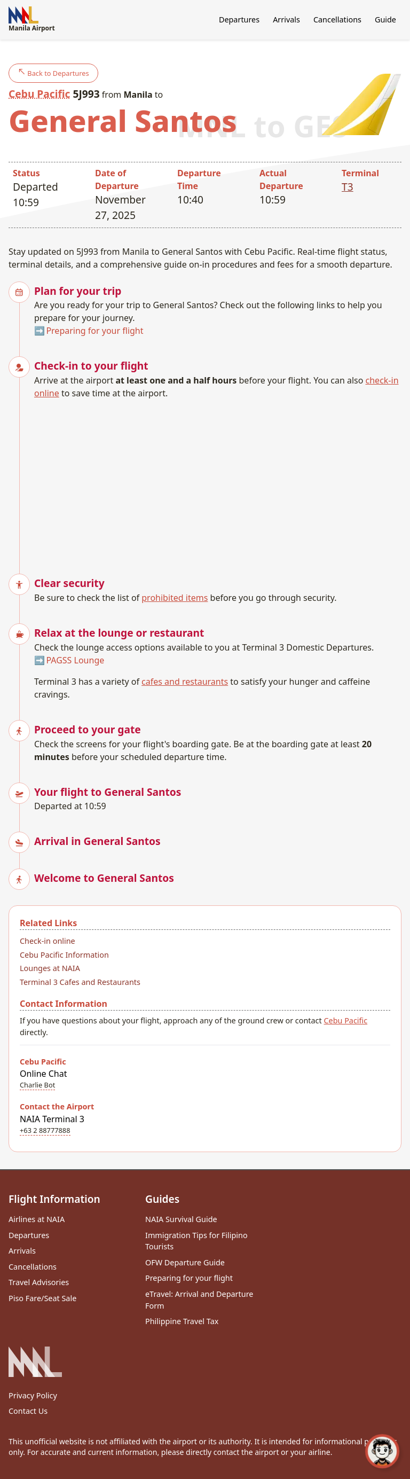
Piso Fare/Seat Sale (42, 1298)
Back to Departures (53, 73)
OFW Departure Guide (185, 1262)
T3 (347, 186)
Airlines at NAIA (37, 1219)
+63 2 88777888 (45, 1130)
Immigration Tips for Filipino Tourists (196, 1241)
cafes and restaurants (184, 681)
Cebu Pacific (39, 94)
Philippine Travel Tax (181, 1321)
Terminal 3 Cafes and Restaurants (80, 982)
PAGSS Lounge (75, 660)
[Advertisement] (217, 479)
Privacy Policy (33, 1395)
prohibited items (174, 598)
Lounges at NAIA (50, 968)
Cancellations (337, 19)
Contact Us (28, 1411)
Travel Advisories (39, 1282)
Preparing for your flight (94, 331)
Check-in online (47, 941)
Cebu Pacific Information (64, 955)
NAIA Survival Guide (181, 1219)
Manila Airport (32, 19)
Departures (239, 19)
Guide (385, 19)
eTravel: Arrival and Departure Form (199, 1300)
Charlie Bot (37, 1085)
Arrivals (286, 19)
